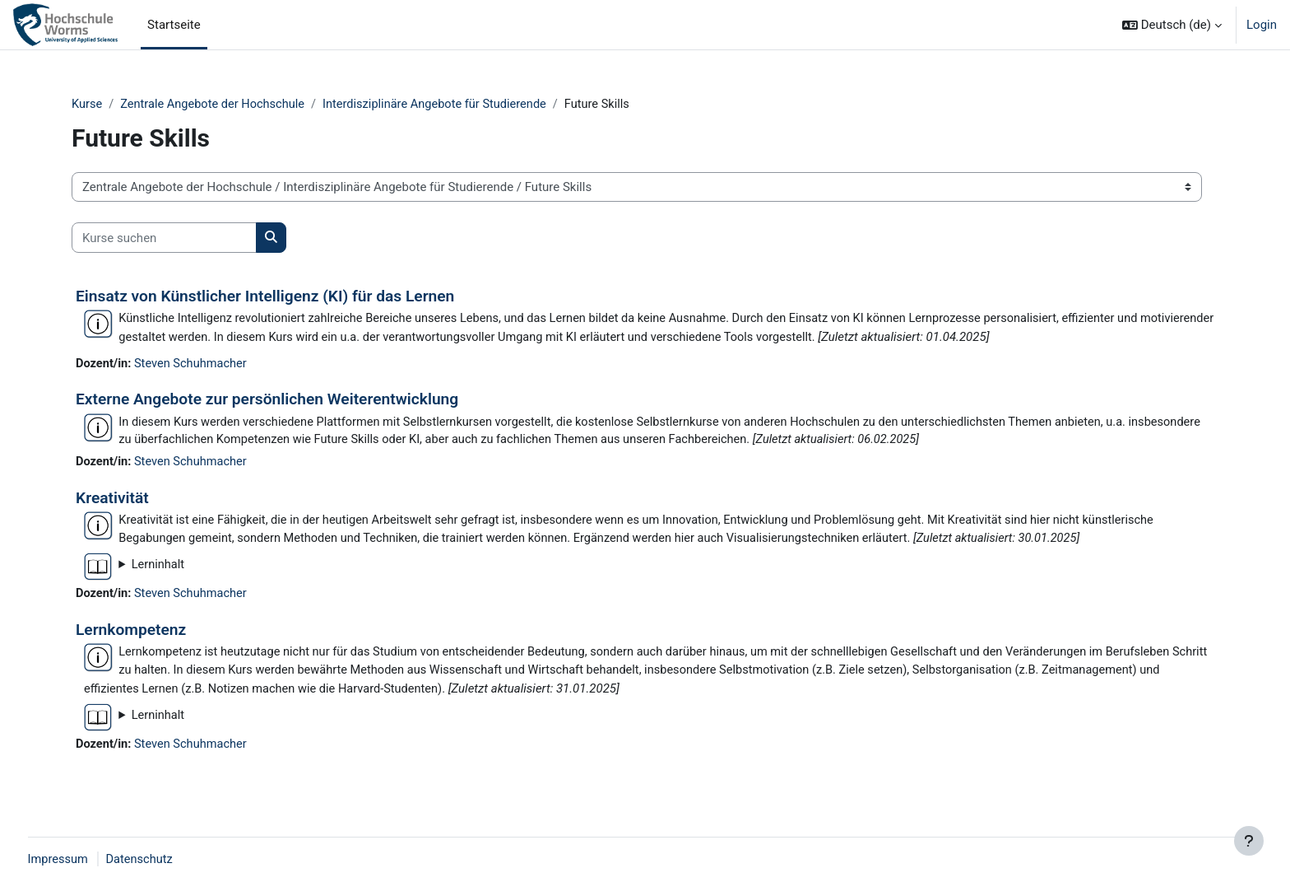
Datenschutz (172, 859)
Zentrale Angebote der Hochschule (217, 104)
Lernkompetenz (131, 634)
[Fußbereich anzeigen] (1249, 841)
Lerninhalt (159, 569)
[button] (1171, 24)
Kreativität (112, 501)
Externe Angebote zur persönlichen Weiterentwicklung (267, 400)
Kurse (87, 104)
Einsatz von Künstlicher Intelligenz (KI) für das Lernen (265, 296)
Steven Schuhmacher (194, 364)
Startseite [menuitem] (174, 24)
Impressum (89, 859)
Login (1261, 24)
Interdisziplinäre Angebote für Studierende (444, 104)
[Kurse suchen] (164, 238)
